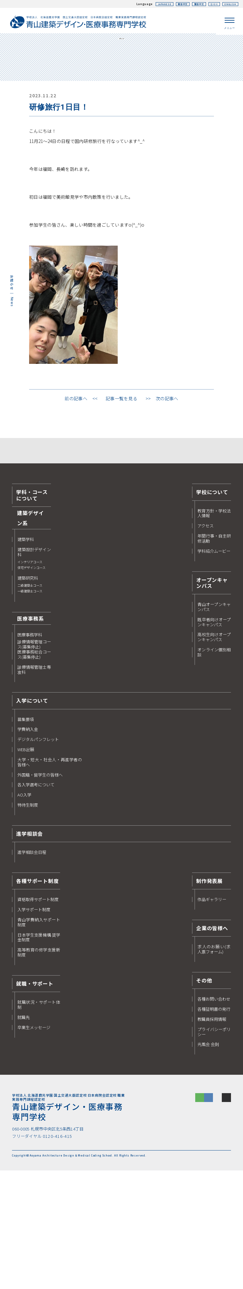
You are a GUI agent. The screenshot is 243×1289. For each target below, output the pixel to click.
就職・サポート (34, 1100)
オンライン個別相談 (214, 769)
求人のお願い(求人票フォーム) (214, 1066)
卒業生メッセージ (33, 1143)
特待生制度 (27, 921)
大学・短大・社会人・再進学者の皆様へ (49, 878)
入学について (32, 817)
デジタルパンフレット (38, 856)
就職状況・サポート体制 (38, 1121)
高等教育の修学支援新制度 (38, 1069)
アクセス (205, 642)
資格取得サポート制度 (38, 1016)
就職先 (23, 1133)
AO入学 (24, 911)
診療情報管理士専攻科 (34, 786)
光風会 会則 (208, 1160)
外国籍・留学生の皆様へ (40, 891)
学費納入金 (27, 845)
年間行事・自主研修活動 (214, 655)
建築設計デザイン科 (34, 675)
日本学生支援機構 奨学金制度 (38, 1054)
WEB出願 (25, 866)
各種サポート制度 (37, 997)
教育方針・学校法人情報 (214, 630)
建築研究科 (29, 701)
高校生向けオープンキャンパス (214, 754)
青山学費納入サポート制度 (38, 1039)
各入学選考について (35, 901)
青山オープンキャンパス (214, 723)
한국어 (209, 4)
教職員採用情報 (211, 1135)
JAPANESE (149, 4)
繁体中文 (191, 4)
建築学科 (25, 656)
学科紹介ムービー (213, 667)
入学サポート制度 (33, 1026)
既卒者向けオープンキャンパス (214, 738)
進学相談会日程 (31, 968)
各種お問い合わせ (213, 1115)
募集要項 (25, 835)
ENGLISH (228, 4)
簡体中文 (171, 4)
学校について (212, 608)
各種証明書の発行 (213, 1125)
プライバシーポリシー (214, 1148)
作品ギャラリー (211, 1016)
